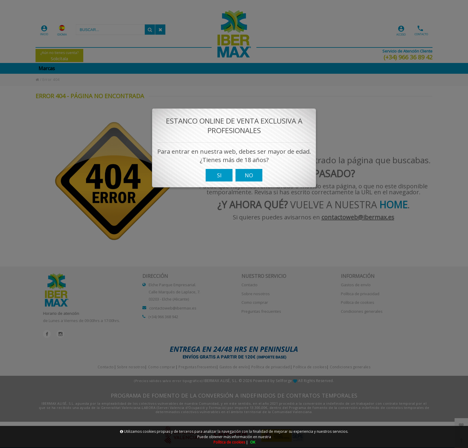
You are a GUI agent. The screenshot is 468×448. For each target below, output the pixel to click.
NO (249, 178)
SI (219, 178)
